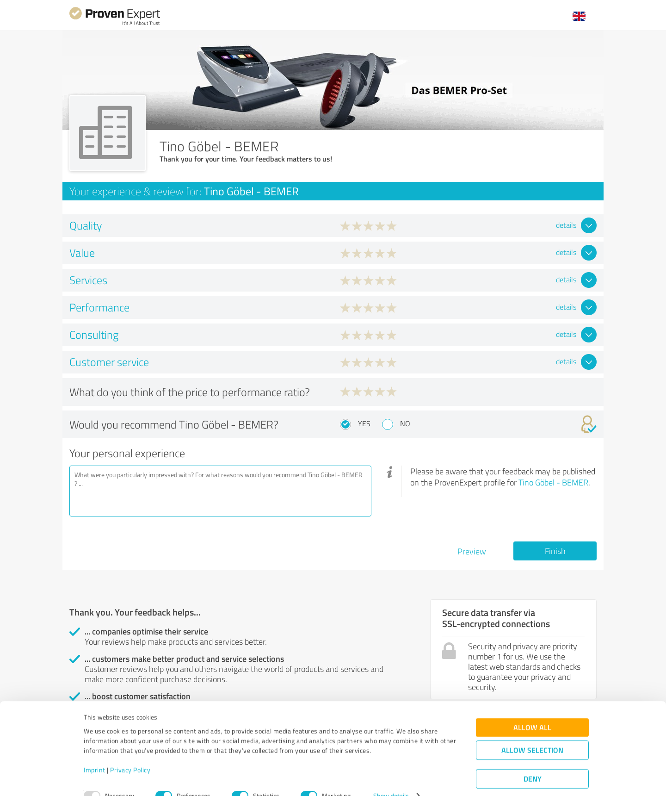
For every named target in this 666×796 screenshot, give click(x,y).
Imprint (94, 752)
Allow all (532, 710)
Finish (555, 550)
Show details (391, 778)
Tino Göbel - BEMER (553, 482)
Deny (533, 761)
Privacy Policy (130, 752)
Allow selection (532, 733)
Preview (471, 551)
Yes (364, 423)
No (405, 423)
